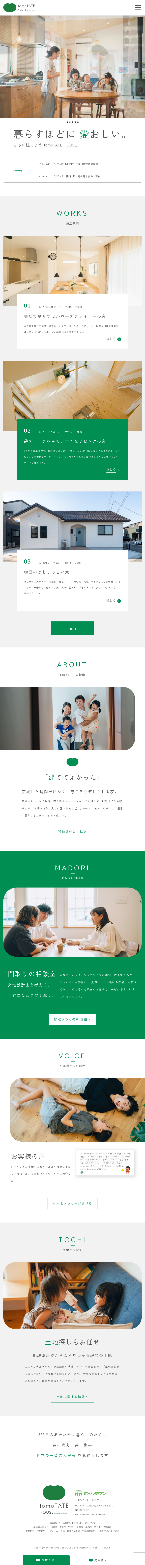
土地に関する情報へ (72, 1396)
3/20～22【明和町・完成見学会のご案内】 (67, 176)
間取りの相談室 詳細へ (72, 1019)
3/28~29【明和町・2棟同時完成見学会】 (66, 164)
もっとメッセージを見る (72, 1203)
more (72, 628)
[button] (67, 122)
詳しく (113, 338)
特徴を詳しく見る (72, 831)
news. (18, 170)
